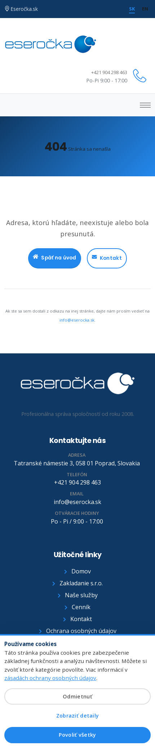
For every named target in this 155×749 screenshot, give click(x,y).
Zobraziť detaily (77, 715)
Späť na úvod (54, 258)
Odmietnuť (77, 696)
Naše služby (78, 595)
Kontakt (107, 258)
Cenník (77, 607)
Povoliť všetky (77, 734)
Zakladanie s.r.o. (77, 583)
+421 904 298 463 (109, 72)
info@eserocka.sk (76, 320)
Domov (77, 571)
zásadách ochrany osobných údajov (50, 677)
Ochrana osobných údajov (77, 631)
